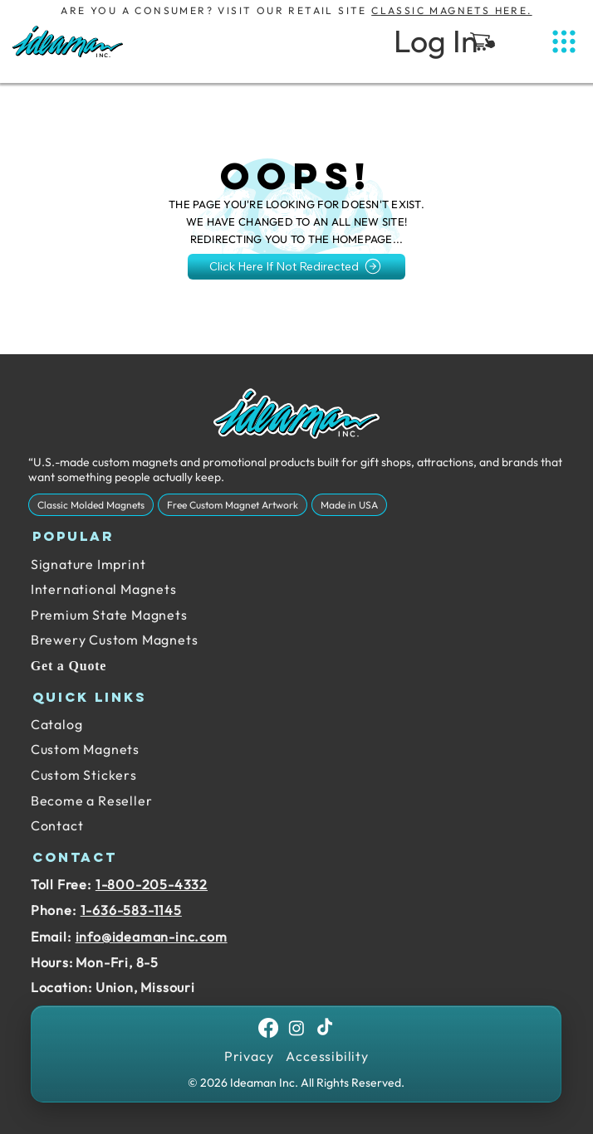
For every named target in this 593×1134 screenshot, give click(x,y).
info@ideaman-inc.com (152, 936)
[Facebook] (268, 1028)
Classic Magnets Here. (451, 10)
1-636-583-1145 (131, 910)
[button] (482, 41)
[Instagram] (296, 1028)
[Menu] (564, 41)
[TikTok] (325, 1028)
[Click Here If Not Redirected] (297, 267)
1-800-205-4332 (152, 884)
